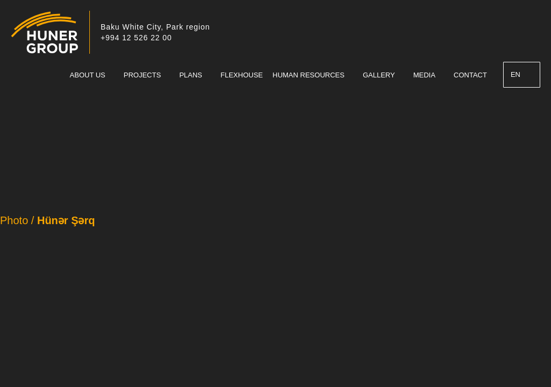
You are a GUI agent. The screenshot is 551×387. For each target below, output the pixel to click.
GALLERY (379, 75)
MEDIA (424, 75)
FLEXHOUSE (242, 75)
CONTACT (470, 75)
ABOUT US (87, 75)
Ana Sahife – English (53, 75)
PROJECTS (142, 75)
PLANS (190, 75)
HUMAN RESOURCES (309, 75)
